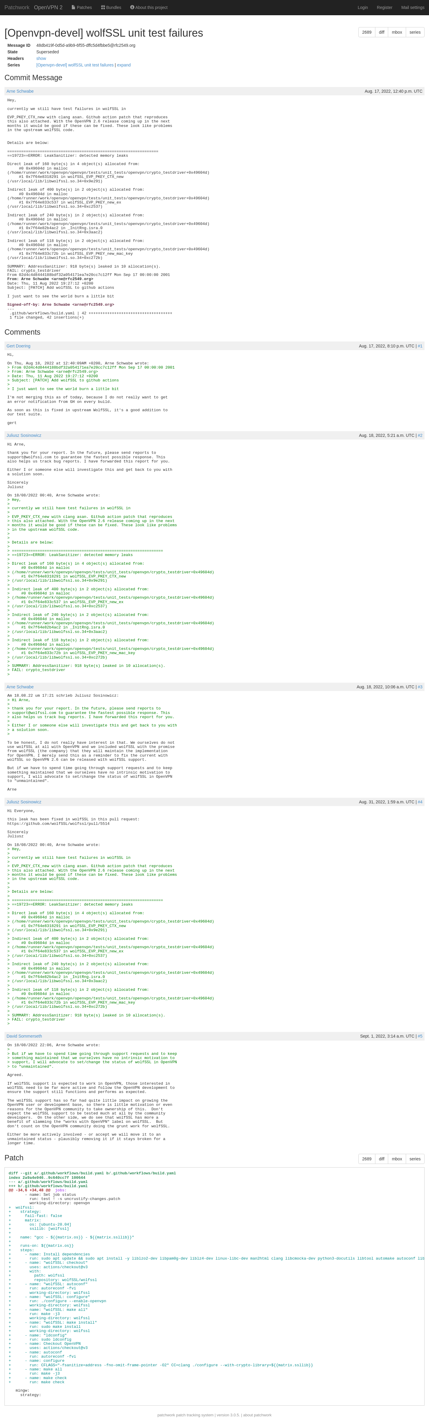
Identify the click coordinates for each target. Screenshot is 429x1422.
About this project (148, 7)
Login (363, 7)
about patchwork (257, 1415)
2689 (367, 32)
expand (124, 65)
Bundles (111, 7)
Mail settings (413, 7)
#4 (420, 802)
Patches (82, 7)
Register (384, 7)
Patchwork (16, 7)
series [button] (415, 32)
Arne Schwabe (20, 91)
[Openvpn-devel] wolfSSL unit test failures (75, 65)
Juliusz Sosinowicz (24, 435)
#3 (420, 686)
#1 (420, 346)
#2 (420, 435)
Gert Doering (18, 346)
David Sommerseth (24, 1036)
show (41, 58)
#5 (420, 1036)
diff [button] (381, 32)
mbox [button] (397, 32)
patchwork (166, 1415)
